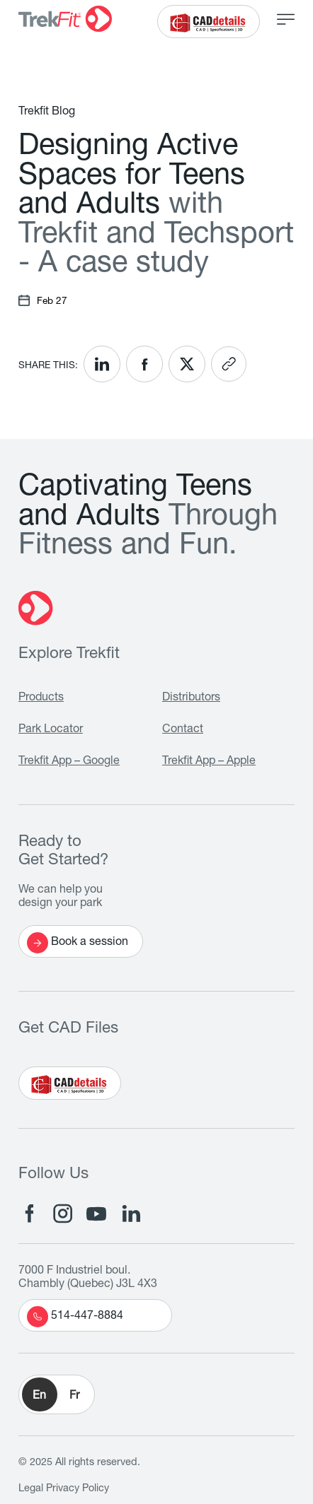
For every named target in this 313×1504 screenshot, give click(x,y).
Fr (74, 1396)
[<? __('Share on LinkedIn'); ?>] (102, 364)
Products (41, 698)
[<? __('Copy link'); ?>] (228, 364)
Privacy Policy (77, 1489)
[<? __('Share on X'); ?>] (187, 364)
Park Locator (50, 730)
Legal (30, 1489)
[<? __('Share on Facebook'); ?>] (144, 364)
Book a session (77, 942)
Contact (182, 730)
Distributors (191, 698)
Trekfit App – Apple (209, 762)
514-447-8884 (75, 1316)
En (39, 1396)
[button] (56, 1394)
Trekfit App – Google (69, 762)
